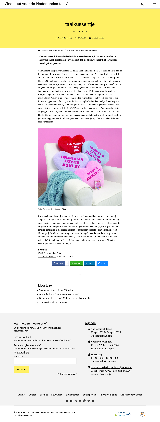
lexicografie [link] (110, 367)
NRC (40, 253)
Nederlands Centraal (101, 341)
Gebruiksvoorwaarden (131, 394)
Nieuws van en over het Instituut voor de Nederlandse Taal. (44, 340)
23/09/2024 (82, 38)
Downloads (56, 394)
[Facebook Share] (60, 263)
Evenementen (72, 394)
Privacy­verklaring (108, 394)
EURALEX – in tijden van (111, 367)
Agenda (90, 323)
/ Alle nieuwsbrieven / (67, 374)
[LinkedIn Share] (90, 263)
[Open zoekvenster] (142, 4)
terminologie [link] (23, 352)
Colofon (32, 394)
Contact (21, 394)
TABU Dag (96, 354)
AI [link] (130, 367)
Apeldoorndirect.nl (47, 256)
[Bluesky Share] (102, 263)
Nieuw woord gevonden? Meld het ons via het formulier (65, 298)
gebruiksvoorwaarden (23, 415)
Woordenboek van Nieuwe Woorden (56, 290)
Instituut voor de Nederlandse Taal (35, 412)
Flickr (64, 209)
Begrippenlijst (90, 394)
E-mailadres (18, 356)
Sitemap (44, 394)
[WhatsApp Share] (76, 263)
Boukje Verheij (66, 38)
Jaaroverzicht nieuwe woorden (53, 302)
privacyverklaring (66, 412)
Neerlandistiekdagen (101, 329)
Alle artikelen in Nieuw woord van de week (59, 294)
